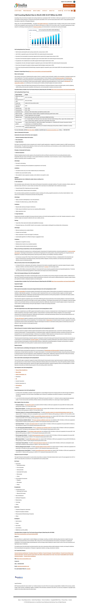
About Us (51, 10)
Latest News (18, 10)
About (19, 599)
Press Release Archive (26, 599)
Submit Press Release (36, 599)
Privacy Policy (64, 599)
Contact (44, 10)
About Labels (36, 10)
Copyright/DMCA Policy (56, 599)
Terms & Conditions (46, 599)
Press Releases (27, 10)
